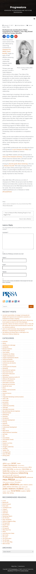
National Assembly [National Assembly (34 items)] (29, 471)
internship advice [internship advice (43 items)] (17, 469)
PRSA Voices (5, 430)
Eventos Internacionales (9, 389)
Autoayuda (5, 347)
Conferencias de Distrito (9, 363)
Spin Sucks (5, 535)
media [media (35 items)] (17, 471)
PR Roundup (5, 425)
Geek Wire (5, 512)
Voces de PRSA (6, 454)
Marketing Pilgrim (7, 516)
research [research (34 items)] (4, 491)
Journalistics (5, 514)
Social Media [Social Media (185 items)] (15, 491)
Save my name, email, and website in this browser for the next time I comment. (17, 281)
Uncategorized (6, 452)
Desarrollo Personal (7, 372)
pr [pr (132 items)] (12, 475)
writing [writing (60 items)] (12, 493)
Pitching (4, 421)
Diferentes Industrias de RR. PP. (11, 377)
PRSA (8, 27)
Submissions (21, 566)
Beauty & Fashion (7, 348)
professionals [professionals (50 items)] (30, 477)
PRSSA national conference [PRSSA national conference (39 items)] (8, 482)
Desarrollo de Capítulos (8, 370)
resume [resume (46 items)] (8, 491)
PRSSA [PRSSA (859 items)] (11, 479)
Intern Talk (5, 398)
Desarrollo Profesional (8, 373)
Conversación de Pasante (9, 366)
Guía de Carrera (6, 393)
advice (4, 203)
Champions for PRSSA (8, 354)
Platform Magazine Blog (8, 521)
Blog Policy (14, 566)
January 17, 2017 (9, 25)
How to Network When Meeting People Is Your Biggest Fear (17, 213)
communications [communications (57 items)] (7, 467)
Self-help (4, 434)
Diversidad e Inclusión (8, 382)
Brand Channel (6, 504)
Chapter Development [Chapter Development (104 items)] (10, 465)
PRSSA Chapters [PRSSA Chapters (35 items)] (18, 480)
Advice (4, 343)
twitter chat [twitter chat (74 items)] (6, 493)
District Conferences (8, 381)
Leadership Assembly (8, 405)
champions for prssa (16, 203)
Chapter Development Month (10, 357)
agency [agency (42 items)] (8, 463)
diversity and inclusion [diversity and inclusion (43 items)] (23, 467)
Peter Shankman (6, 519)
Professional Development (9, 427)
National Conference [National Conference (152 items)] (10, 473)
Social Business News (8, 533)
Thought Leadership (8, 446)
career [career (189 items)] (13, 463)
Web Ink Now (6, 543)
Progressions (14, 569)
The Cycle (5, 536)
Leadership (5, 404)
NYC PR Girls (5, 518)
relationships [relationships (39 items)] (27, 488)
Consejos (4, 365)
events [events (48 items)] (4, 469)
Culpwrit (4, 509)
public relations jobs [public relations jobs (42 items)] (23, 486)
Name (4, 257)
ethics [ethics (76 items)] (30, 467)
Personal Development (8, 420)
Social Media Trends (8, 439)
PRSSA (4, 205)
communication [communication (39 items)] (21, 465)
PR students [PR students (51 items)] (18, 482)
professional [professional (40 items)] (16, 475)
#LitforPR (4, 341)
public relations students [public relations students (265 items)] (13, 489)
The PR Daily (5, 540)
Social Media (5, 438)
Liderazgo (5, 407)
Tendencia (5, 445)
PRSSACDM (9, 205)
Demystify (5, 368)
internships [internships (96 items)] (25, 469)
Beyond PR (5, 502)
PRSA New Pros (6, 530)
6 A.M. (4, 500)
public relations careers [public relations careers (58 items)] (26, 484)
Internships (5, 400)
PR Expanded (6, 523)
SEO (3, 436)
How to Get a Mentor (25, 219)
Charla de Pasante (7, 359)
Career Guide (6, 350)
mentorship (25, 203)
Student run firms (7, 443)
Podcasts (4, 423)
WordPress (10, 570)
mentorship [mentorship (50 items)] (22, 471)
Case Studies (6, 352)
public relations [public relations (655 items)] (11, 484)
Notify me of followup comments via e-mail (12, 254)
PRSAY (4, 531)
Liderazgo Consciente (8, 409)
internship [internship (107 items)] (10, 469)
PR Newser (5, 526)
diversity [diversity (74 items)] (14, 467)
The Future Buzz (6, 538)
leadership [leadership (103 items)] (6, 471)
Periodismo (5, 418)
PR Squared (5, 528)
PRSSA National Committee (9, 432)
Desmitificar (5, 375)
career (8, 203)
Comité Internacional (8, 361)
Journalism (5, 402)
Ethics (4, 388)
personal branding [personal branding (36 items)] (6, 475)
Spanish (4, 441)
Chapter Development (8, 356)
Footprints (5, 511)
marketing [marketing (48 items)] (12, 471)
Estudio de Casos (7, 386)
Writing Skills (6, 455)
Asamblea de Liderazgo (8, 345)
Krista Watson (21, 25)
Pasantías (5, 416)
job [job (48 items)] (30, 469)
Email (4, 264)
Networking (5, 414)
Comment (5, 232)
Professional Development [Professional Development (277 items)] (14, 477)
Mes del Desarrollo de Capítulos (11, 411)
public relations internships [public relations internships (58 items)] (10, 486)
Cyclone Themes (24, 570)
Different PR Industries (8, 379)
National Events (6, 413)
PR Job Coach (6, 524)
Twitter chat (5, 450)
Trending (4, 448)
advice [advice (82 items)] (5, 463)
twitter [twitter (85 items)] (28, 491)
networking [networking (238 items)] (23, 473)
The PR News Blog (7, 542)
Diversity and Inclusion (8, 384)
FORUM (4, 391)
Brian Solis (5, 506)
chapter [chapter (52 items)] (19, 463)
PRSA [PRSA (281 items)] (5, 480)
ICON (3, 395)
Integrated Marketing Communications (13, 397)
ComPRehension (6, 507)
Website (4, 272)
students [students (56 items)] (23, 491)
